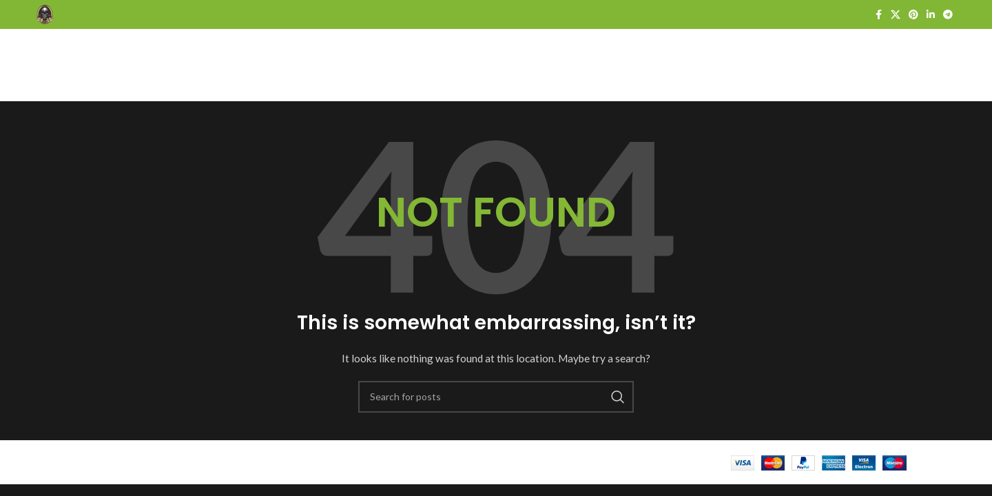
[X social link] (896, 15)
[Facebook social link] (878, 15)
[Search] (496, 397)
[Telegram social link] (948, 15)
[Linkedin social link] (930, 15)
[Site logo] (44, 13)
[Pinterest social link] (913, 15)
